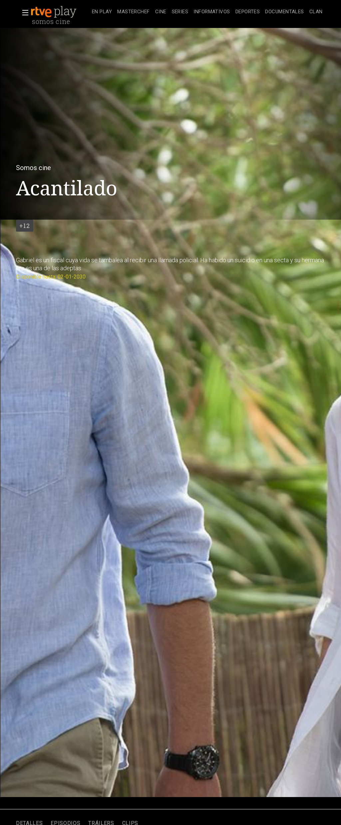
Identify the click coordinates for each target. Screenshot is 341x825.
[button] (23, 12)
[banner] (60, 12)
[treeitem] (102, 12)
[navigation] (207, 12)
